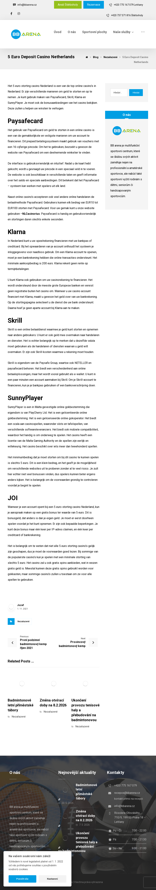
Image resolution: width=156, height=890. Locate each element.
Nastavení (52, 879)
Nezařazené (23, 621)
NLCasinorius (31, 213)
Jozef (20, 605)
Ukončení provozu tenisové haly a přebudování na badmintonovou (77, 842)
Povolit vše (22, 879)
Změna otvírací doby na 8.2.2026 (85, 815)
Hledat (136, 92)
